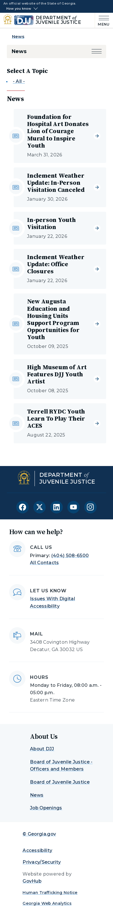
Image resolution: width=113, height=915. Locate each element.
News (18, 36)
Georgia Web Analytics (47, 903)
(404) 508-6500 (70, 555)
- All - (19, 81)
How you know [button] (18, 9)
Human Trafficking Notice (50, 892)
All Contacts (44, 562)
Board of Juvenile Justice (60, 782)
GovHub (32, 881)
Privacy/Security (42, 862)
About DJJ (42, 749)
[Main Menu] (102, 20)
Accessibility (37, 850)
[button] (97, 51)
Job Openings (46, 808)
